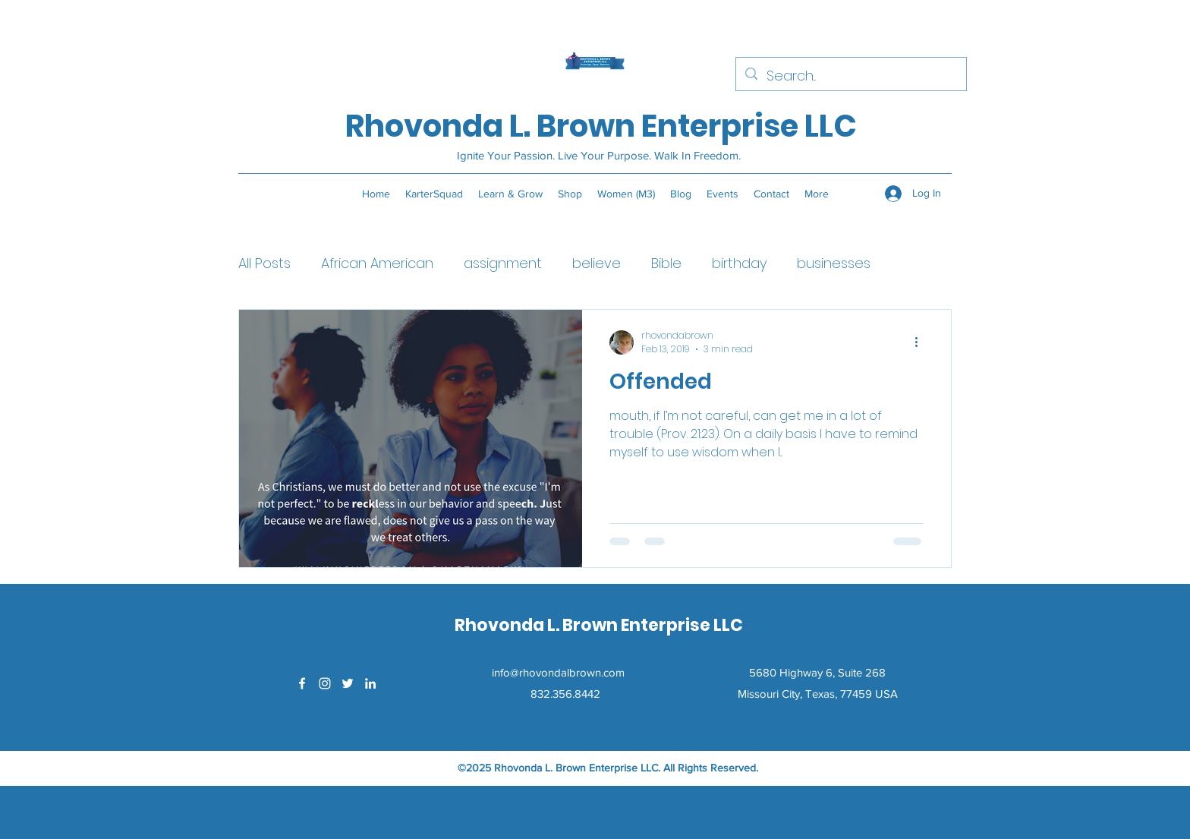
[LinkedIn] (370, 683)
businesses (833, 263)
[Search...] (850, 76)
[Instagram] (324, 683)
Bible (666, 263)
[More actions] (921, 342)
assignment (503, 263)
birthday (739, 263)
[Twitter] (347, 683)
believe (596, 263)
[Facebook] (302, 683)
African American (377, 263)
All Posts (264, 263)
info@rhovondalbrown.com (558, 672)
